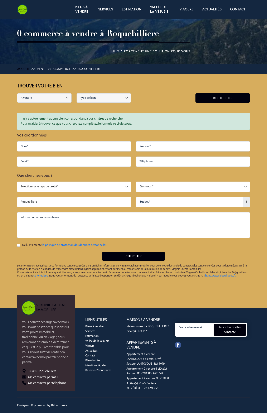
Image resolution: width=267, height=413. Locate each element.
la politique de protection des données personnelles (74, 245)
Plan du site (92, 360)
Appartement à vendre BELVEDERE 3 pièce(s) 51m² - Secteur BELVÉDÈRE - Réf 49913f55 (148, 383)
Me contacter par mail (43, 377)
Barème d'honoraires (98, 370)
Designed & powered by (42, 405)
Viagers (186, 9)
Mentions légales (95, 365)
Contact (238, 9)
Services (105, 9)
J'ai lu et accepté (64, 245)
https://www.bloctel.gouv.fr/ (220, 275)
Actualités (212, 9)
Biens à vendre (81, 10)
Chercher (133, 256)
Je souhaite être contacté (230, 330)
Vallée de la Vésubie (159, 10)
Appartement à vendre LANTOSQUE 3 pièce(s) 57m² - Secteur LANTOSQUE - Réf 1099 (145, 359)
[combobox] (104, 98)
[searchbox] (104, 98)
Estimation (131, 9)
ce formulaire (40, 275)
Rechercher (223, 98)
